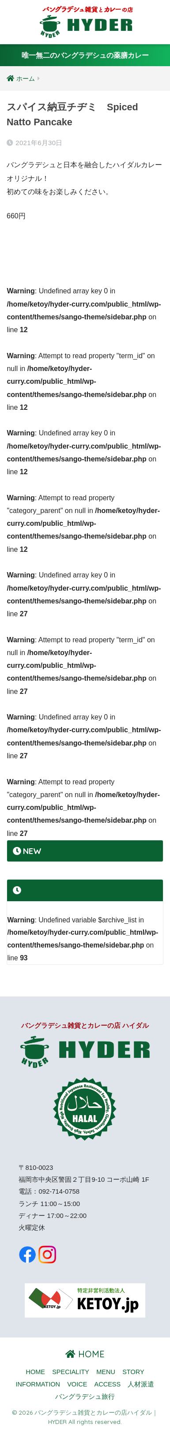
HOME (85, 1354)
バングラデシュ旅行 (85, 1396)
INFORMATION (38, 1384)
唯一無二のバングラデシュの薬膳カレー (85, 55)
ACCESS (107, 1384)
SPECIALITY (70, 1371)
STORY (133, 1371)
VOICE (77, 1384)
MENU (105, 1371)
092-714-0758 (58, 1191)
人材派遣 (141, 1384)
